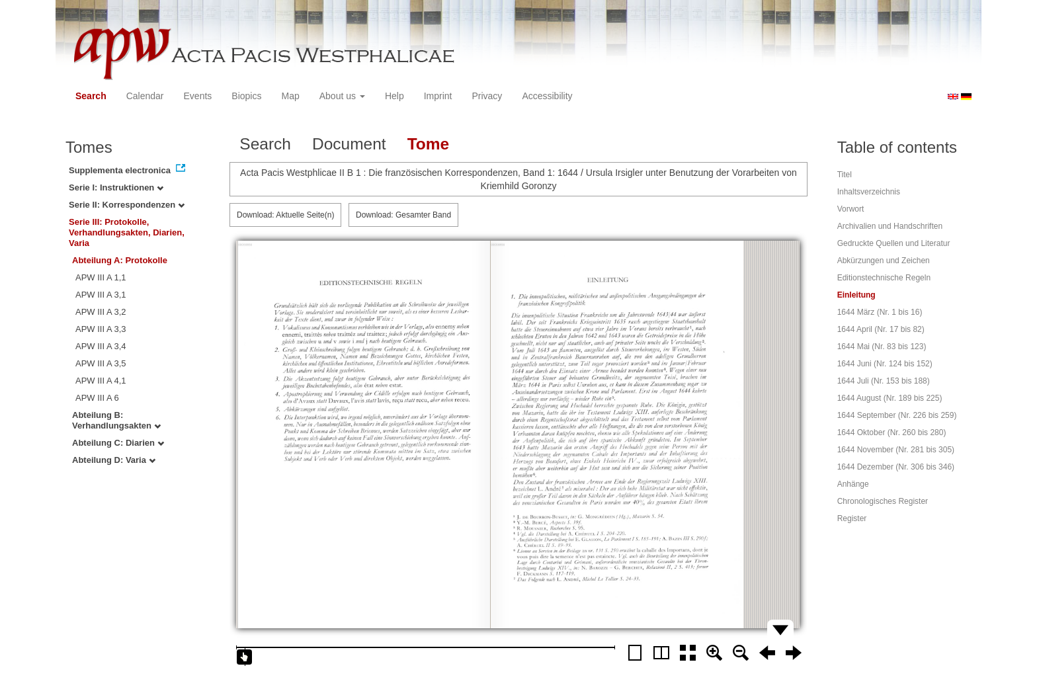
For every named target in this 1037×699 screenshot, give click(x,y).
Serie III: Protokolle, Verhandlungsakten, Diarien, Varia (127, 232)
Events (198, 96)
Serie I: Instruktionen (116, 187)
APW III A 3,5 (100, 363)
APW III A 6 (97, 398)
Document (349, 144)
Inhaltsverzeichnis (868, 191)
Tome (428, 144)
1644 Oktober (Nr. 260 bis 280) (891, 432)
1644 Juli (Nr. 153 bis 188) (883, 381)
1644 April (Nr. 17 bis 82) (881, 329)
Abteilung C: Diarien (118, 443)
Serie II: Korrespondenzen (127, 205)
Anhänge (853, 484)
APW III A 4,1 (100, 381)
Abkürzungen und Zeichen (883, 260)
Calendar (145, 96)
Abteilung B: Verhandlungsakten (116, 420)
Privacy (487, 96)
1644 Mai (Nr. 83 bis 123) (882, 346)
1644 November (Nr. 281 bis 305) (895, 449)
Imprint (438, 96)
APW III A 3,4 (100, 346)
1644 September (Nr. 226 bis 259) (897, 415)
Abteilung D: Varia (113, 460)
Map (290, 96)
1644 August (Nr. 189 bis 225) (889, 398)
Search (90, 96)
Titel (844, 174)
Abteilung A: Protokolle (119, 260)
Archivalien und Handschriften (889, 226)
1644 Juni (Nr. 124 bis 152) (885, 363)
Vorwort (850, 209)
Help (394, 96)
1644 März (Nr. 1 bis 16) (880, 312)
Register (852, 518)
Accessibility (547, 96)
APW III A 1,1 (100, 277)
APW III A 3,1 (100, 295)
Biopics (246, 96)
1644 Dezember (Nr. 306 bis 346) (895, 467)
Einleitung (856, 295)
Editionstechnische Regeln (884, 277)
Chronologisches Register (882, 501)
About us (342, 96)
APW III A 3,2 (100, 312)
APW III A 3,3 (100, 329)
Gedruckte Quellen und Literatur (893, 243)
